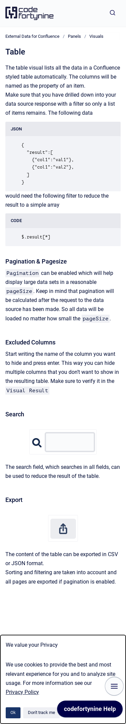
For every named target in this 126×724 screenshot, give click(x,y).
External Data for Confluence (32, 36)
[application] (90, 710)
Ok (13, 712)
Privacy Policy (22, 692)
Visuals (96, 36)
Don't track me (41, 712)
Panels (74, 36)
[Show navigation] (114, 686)
